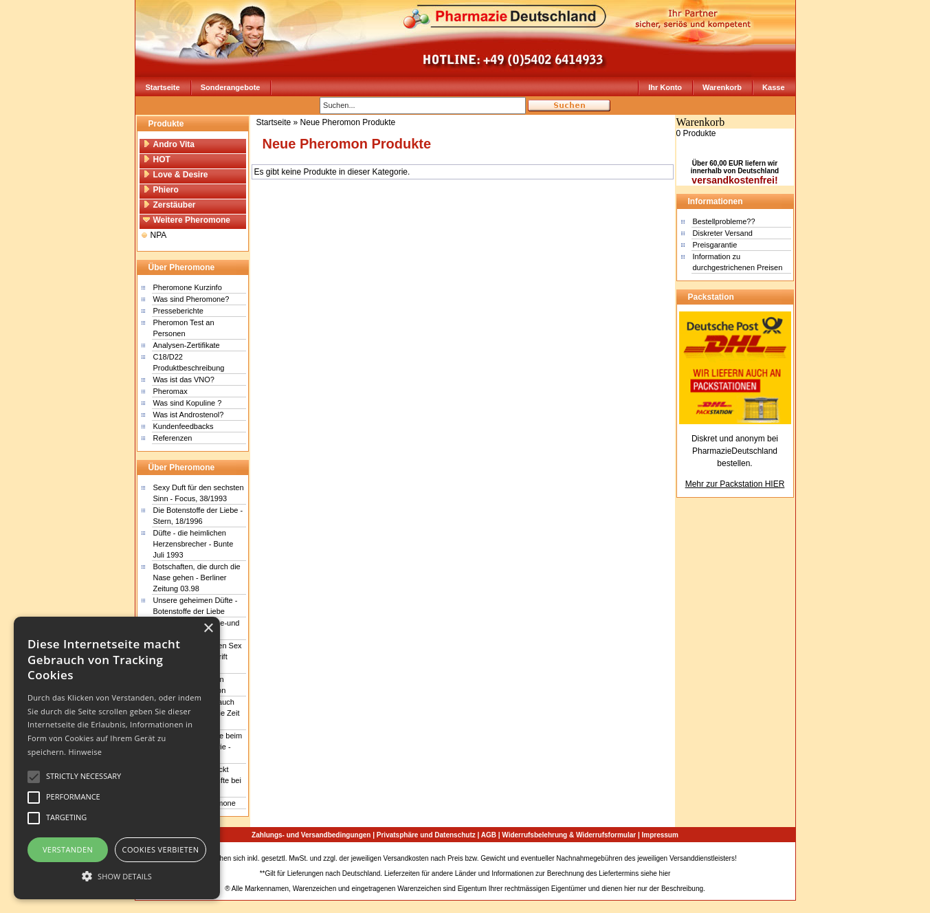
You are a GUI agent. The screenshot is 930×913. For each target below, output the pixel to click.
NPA (154, 235)
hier (665, 873)
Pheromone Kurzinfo (187, 287)
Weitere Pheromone (186, 220)
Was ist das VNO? (183, 379)
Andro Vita (169, 144)
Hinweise (85, 752)
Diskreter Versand (723, 233)
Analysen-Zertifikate (186, 345)
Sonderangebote (231, 87)
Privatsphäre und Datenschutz (426, 835)
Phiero (161, 190)
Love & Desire (175, 174)
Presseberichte (178, 311)
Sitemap (751, 858)
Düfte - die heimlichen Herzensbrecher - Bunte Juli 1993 (193, 544)
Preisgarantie (715, 245)
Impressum (660, 835)
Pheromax (170, 391)
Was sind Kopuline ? (187, 403)
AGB (488, 835)
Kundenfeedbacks (183, 426)
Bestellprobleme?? (724, 221)
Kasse (773, 87)
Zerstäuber (169, 205)
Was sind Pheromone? (191, 299)
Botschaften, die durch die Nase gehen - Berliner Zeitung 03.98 (197, 577)
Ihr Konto (665, 87)
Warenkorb (722, 87)
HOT (156, 159)
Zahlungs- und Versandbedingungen (311, 835)
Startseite (163, 87)
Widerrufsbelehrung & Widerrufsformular (569, 835)
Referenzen (172, 438)
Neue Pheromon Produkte (348, 122)
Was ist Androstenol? (188, 414)
